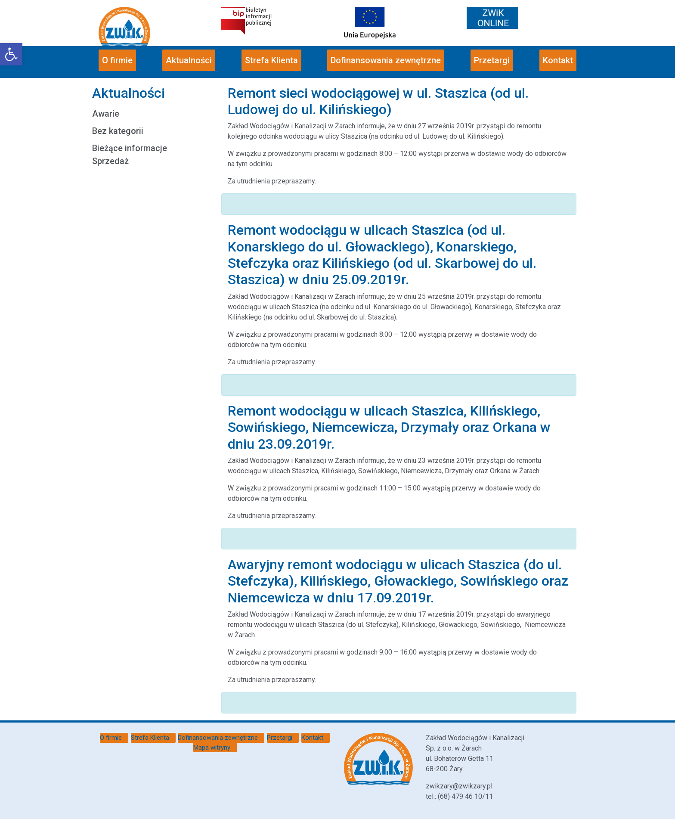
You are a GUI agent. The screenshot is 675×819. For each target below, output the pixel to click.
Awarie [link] (105, 114)
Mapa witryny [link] (211, 747)
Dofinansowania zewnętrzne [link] (386, 60)
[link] (11, 54)
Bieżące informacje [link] (129, 148)
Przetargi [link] (492, 60)
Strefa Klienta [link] (271, 60)
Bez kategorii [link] (117, 131)
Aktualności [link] (189, 60)
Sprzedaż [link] (110, 161)
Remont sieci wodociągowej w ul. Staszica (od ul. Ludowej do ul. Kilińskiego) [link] (378, 101)
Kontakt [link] (558, 60)
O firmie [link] (117, 60)
